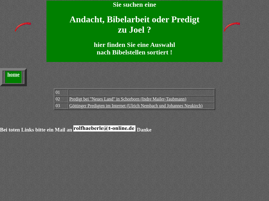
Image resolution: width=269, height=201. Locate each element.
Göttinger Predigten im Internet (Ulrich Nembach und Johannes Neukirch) (135, 105)
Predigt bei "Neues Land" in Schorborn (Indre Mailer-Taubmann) (127, 99)
